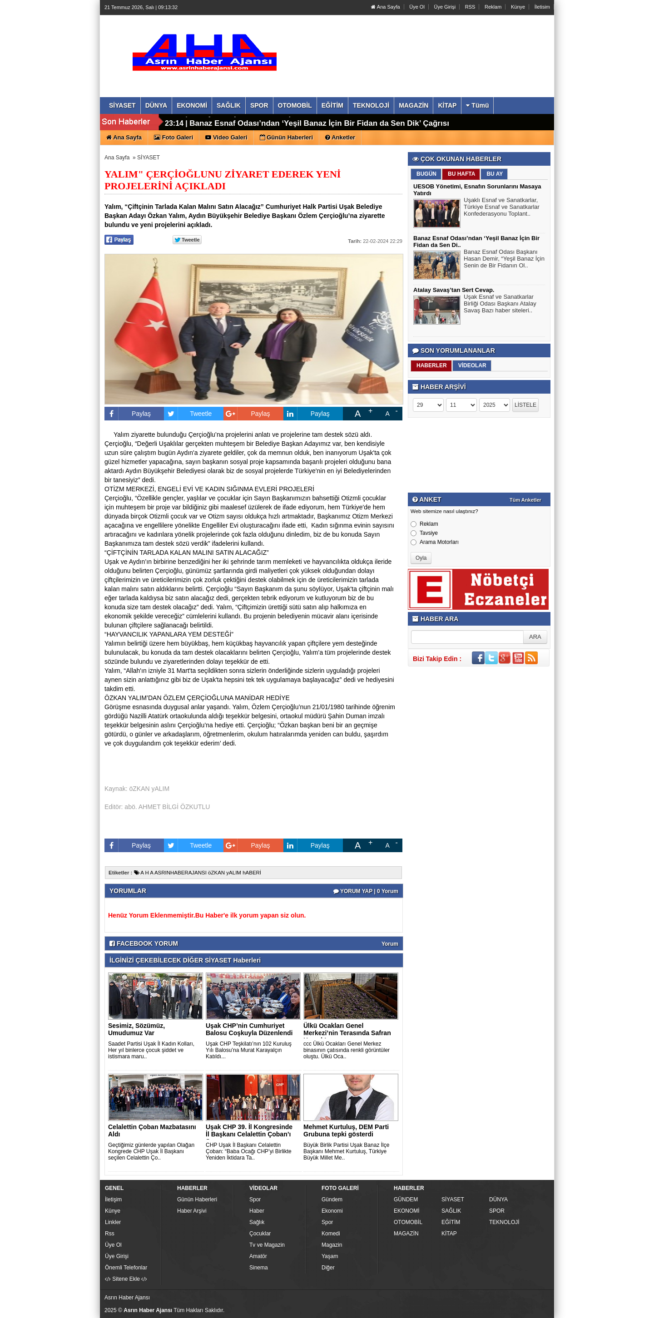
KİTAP (449, 1233)
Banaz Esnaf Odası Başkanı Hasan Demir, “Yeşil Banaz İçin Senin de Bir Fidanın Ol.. (504, 259)
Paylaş (127, 413)
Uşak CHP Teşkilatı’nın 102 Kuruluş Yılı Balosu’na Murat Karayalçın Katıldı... (249, 1050)
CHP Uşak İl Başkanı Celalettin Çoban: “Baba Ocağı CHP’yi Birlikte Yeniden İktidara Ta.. (249, 1151)
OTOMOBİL (408, 1222)
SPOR (497, 1211)
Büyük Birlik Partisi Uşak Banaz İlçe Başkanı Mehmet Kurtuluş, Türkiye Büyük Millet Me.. (346, 1151)
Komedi (331, 1233)
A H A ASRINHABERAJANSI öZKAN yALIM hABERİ (197, 872)
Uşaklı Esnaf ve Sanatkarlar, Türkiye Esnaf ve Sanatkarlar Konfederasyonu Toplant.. (502, 208)
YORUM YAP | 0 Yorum (365, 891)
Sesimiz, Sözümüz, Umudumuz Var (136, 1029)
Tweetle (188, 413)
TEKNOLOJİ (504, 1222)
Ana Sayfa (385, 7)
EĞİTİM (450, 1222)
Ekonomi (332, 1211)
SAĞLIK (451, 1211)
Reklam (493, 7)
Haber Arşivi (192, 1211)
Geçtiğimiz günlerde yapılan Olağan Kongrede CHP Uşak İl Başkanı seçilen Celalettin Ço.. (151, 1151)
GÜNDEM (406, 1199)
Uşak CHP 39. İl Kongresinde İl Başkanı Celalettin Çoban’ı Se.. (249, 1134)
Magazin (332, 1245)
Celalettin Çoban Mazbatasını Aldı (152, 1130)
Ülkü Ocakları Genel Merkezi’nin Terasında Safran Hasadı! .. (347, 1033)
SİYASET (148, 157)
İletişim (113, 1199)
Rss (109, 1233)
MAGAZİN (406, 1233)
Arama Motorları (435, 542)
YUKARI (607, 1305)
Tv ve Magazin (267, 1245)
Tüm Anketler (525, 500)
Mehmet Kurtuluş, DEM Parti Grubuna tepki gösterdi (346, 1130)
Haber (256, 1211)
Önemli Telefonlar (126, 1267)
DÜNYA (498, 1199)
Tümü (477, 105)
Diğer (328, 1267)
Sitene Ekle (126, 1279)
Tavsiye (424, 533)
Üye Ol (417, 7)
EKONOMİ (407, 1211)
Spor (255, 1199)
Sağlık (256, 1222)
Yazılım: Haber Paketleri (498, 1310)
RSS (470, 7)
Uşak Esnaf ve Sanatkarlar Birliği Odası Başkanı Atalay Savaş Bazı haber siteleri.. (500, 304)
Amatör (258, 1256)
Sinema (258, 1267)
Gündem (332, 1199)
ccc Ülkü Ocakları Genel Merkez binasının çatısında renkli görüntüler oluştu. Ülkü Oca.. (346, 1050)
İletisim (542, 7)
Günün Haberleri (197, 1199)
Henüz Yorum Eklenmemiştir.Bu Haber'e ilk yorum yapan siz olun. (207, 915)
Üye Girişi (445, 7)
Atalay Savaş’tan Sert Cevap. (242, 122)
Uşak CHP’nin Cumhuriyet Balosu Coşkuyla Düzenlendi (249, 1029)
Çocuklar (260, 1233)
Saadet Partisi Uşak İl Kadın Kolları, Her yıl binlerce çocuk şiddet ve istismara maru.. (151, 1050)
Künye (518, 7)
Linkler (113, 1222)
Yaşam (330, 1256)
